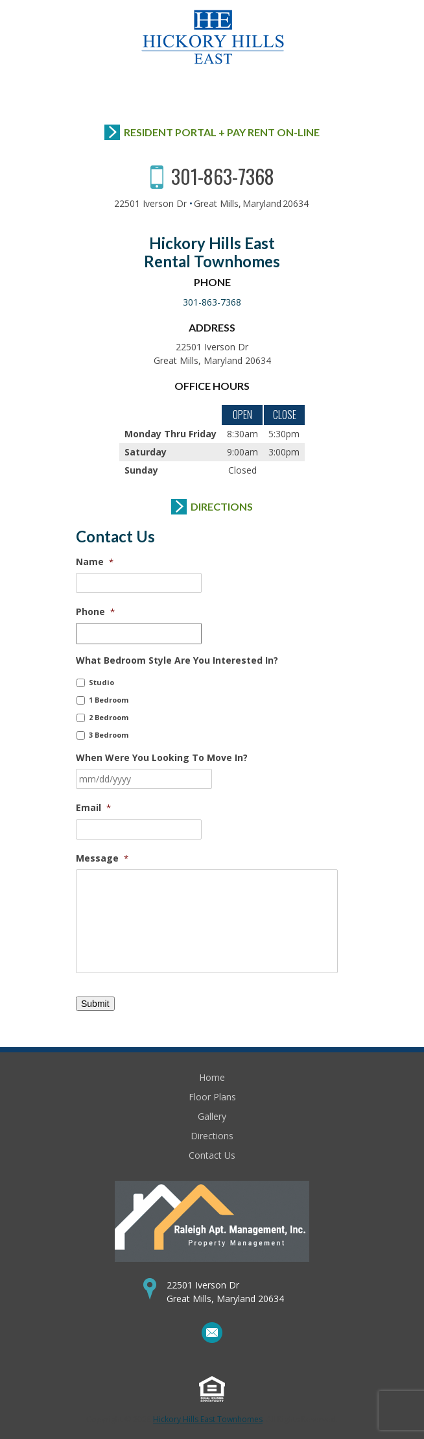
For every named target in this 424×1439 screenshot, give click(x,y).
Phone (95, 612)
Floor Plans (212, 1097)
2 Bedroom (108, 717)
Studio (101, 682)
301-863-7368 (222, 176)
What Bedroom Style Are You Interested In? (177, 660)
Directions (222, 506)
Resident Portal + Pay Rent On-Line (222, 132)
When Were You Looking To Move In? (162, 758)
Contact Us (212, 1155)
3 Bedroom (108, 735)
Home (212, 1077)
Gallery (212, 1116)
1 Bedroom (108, 700)
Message (102, 858)
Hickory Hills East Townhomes (208, 1419)
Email (93, 808)
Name (94, 562)
